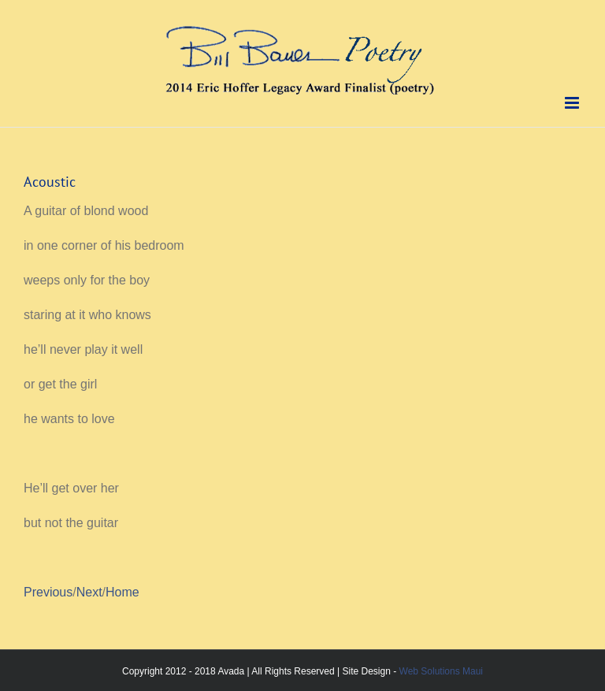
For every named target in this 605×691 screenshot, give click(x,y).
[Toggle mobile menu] (573, 103)
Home (122, 592)
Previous (48, 592)
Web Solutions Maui (441, 671)
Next (89, 592)
